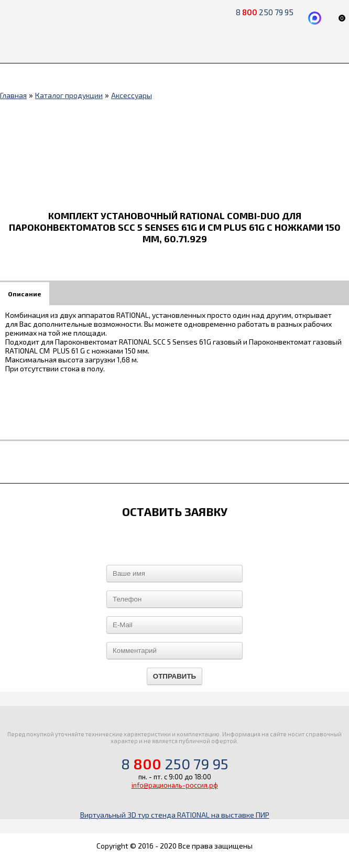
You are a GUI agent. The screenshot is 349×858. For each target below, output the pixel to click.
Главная (13, 95)
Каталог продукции (69, 95)
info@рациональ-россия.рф (175, 785)
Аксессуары (131, 95)
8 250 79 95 (174, 764)
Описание (24, 293)
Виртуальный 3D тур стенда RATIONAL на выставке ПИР (174, 814)
